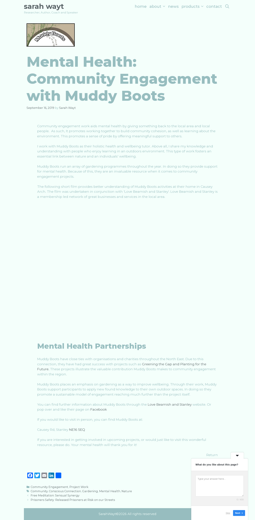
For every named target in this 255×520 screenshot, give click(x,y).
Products (193, 6)
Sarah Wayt (44, 6)
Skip (228, 513)
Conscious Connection (65, 491)
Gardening (90, 491)
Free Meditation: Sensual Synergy (55, 495)
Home (141, 6)
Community (39, 491)
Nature (126, 491)
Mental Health (109, 491)
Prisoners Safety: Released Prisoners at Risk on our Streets (73, 500)
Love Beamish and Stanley (170, 404)
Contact (214, 6)
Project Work (78, 487)
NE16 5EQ (77, 430)
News (173, 6)
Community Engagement (49, 487)
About (158, 6)
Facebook (98, 409)
